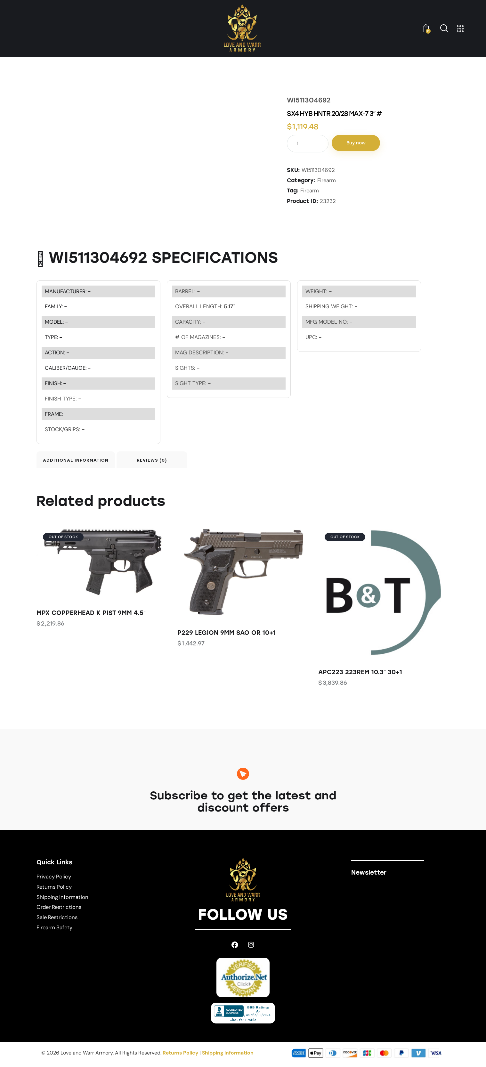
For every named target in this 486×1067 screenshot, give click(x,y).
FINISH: (56, 382)
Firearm (326, 180)
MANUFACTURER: (68, 290)
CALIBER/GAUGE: (68, 367)
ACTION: (57, 352)
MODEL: (57, 321)
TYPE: (54, 336)
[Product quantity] (307, 143)
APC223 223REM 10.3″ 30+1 (360, 674)
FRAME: (54, 413)
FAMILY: (56, 306)
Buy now (359, 143)
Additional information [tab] (81, 460)
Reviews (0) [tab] (172, 460)
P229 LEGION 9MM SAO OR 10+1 (226, 635)
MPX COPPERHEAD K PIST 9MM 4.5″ (91, 615)
